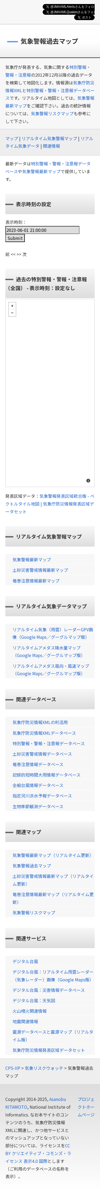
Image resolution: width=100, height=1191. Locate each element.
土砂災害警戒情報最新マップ (40, 570)
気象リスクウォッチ (44, 1068)
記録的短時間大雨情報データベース (47, 774)
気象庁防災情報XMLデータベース (44, 733)
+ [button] (12, 305)
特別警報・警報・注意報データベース (49, 743)
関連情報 (51, 146)
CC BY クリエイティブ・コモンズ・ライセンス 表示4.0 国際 (38, 1153)
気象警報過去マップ (32, 865)
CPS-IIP (12, 1068)
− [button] (12, 312)
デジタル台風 (25, 961)
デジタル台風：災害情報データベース (49, 990)
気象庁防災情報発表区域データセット (49, 1050)
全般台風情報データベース (38, 785)
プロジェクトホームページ (86, 1107)
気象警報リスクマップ (52, 113)
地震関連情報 (25, 1021)
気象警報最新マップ (41, 171)
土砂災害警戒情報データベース (42, 754)
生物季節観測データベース (38, 806)
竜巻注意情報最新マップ (36, 580)
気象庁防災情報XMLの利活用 (40, 722)
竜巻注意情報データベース (38, 764)
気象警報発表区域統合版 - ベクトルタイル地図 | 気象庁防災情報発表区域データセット (49, 504)
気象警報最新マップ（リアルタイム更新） (53, 855)
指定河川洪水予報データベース (42, 795)
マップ (11, 138)
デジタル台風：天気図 (34, 1000)
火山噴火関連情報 (30, 1011)
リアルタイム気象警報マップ (49, 138)
